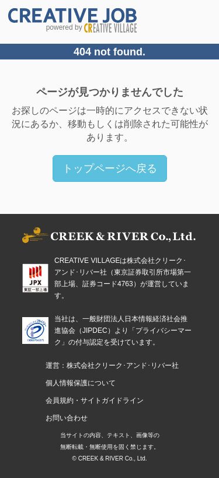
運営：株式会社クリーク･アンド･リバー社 (112, 365)
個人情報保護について (81, 383)
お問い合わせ (67, 418)
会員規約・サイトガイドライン (95, 400)
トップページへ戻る (109, 168)
